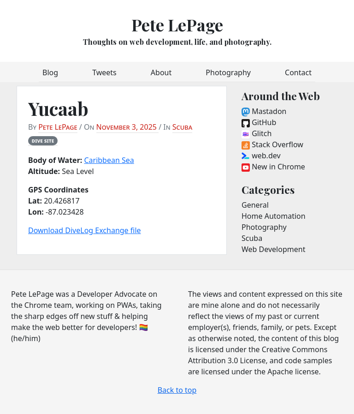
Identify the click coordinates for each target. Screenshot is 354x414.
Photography (228, 72)
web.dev (261, 155)
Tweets (104, 72)
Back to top (177, 390)
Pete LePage (177, 24)
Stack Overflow (272, 144)
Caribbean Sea (109, 160)
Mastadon (264, 111)
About (161, 72)
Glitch (256, 133)
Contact (298, 72)
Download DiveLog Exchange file (84, 230)
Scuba (182, 127)
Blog (50, 72)
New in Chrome (273, 167)
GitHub (259, 122)
